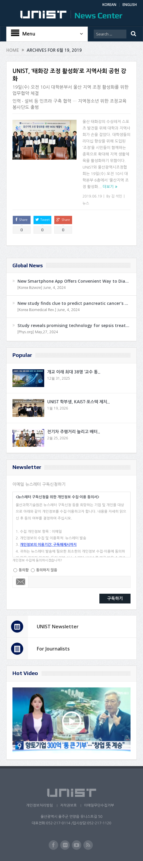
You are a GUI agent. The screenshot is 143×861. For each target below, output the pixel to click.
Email (20, 582)
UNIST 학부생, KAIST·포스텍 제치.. (78, 402)
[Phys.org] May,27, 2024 (37, 332)
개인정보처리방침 (39, 805)
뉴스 (85, 203)
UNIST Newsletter (58, 626)
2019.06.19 (92, 196)
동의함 (24, 570)
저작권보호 (68, 805)
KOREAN (109, 4)
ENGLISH (130, 4)
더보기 (108, 187)
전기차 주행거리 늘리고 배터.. (73, 432)
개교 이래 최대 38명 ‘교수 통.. (73, 372)
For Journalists (53, 648)
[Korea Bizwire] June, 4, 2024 (41, 287)
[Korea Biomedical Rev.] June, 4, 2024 (48, 310)
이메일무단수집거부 (99, 805)
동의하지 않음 (46, 570)
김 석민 (116, 196)
